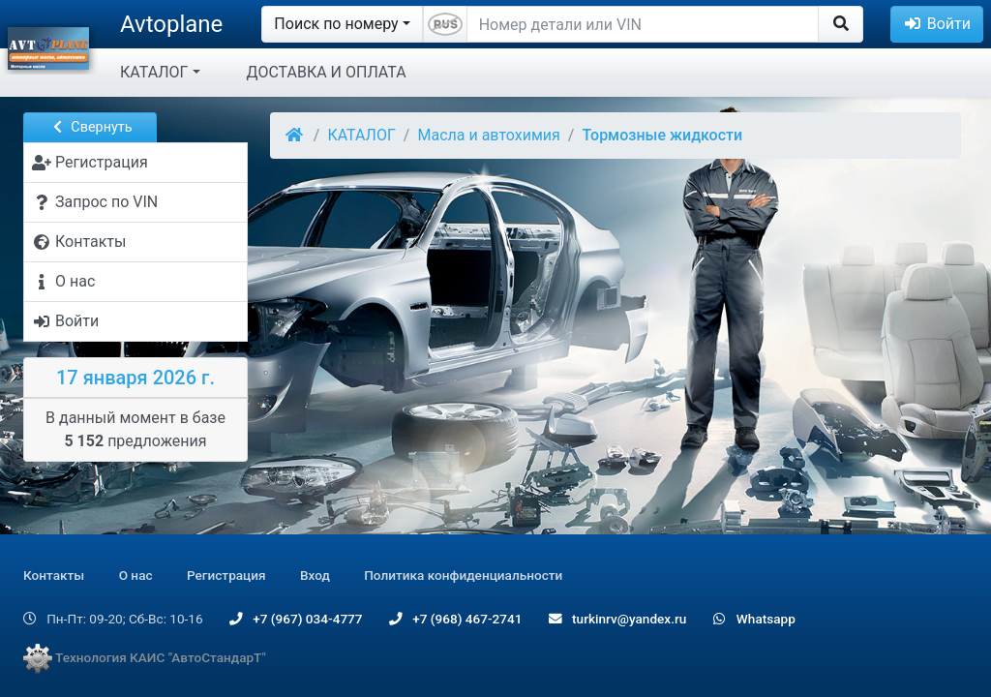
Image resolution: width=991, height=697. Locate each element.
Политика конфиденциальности (463, 575)
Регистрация (226, 575)
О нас (136, 575)
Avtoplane (171, 24)
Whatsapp (754, 618)
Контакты (53, 575)
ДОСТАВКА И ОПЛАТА (326, 72)
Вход (315, 575)
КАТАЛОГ (154, 72)
